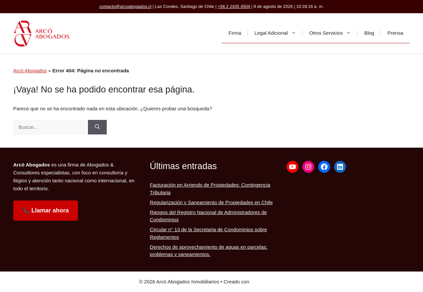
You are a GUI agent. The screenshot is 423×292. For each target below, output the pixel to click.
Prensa (395, 33)
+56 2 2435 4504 (234, 6)
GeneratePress (267, 281)
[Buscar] (97, 127)
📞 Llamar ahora (45, 210)
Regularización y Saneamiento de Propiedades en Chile (211, 202)
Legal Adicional (278, 33)
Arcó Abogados (30, 70)
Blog (369, 33)
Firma (234, 33)
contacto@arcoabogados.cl (125, 6)
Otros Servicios (333, 33)
